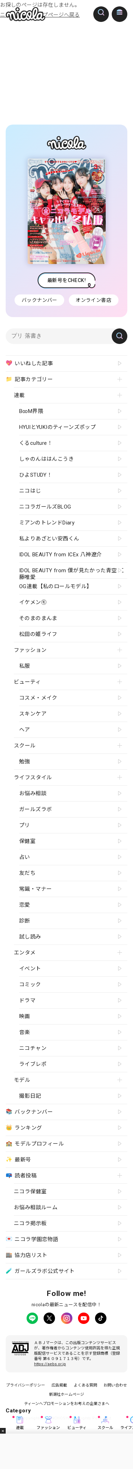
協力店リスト (27, 1255)
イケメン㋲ (32, 602)
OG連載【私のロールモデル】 (55, 586)
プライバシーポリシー (25, 1385)
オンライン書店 (93, 300)
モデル (22, 1080)
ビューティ (77, 1423)
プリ (24, 825)
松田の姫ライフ (38, 634)
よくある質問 (85, 1385)
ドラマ (27, 1000)
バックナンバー (39, 300)
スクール (105, 1423)
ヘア (24, 730)
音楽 (24, 1032)
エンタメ (25, 952)
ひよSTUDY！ (35, 475)
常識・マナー (35, 889)
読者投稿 (21, 1175)
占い (24, 857)
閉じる (3, 1431)
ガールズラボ (35, 809)
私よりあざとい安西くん (49, 538)
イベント (30, 968)
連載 (20, 1423)
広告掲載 (59, 1385)
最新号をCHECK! (66, 280)
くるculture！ (35, 443)
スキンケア (32, 714)
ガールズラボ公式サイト (40, 1271)
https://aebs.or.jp (50, 1364)
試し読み (30, 937)
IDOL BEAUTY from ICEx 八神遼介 (60, 554)
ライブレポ (32, 1064)
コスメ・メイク (38, 698)
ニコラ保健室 (30, 1191)
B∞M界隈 (31, 411)
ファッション (48, 1423)
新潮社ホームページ (66, 1394)
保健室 (27, 841)
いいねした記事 (29, 363)
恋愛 (24, 905)
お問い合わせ (115, 1385)
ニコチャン (32, 1048)
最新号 (18, 1159)
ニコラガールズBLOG (45, 507)
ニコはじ (30, 491)
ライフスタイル (33, 777)
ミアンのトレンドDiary (46, 523)
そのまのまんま (38, 618)
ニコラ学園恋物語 (32, 1239)
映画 (24, 1016)
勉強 (24, 761)
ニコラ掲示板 (30, 1223)
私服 (24, 666)
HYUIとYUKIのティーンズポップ (57, 427)
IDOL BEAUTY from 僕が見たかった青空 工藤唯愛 (71, 572)
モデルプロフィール (35, 1143)
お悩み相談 (32, 793)
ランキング (24, 1127)
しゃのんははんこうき (46, 459)
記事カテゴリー (29, 379)
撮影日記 (30, 1096)
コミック (30, 984)
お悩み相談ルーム (35, 1207)
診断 (24, 921)
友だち (27, 873)
